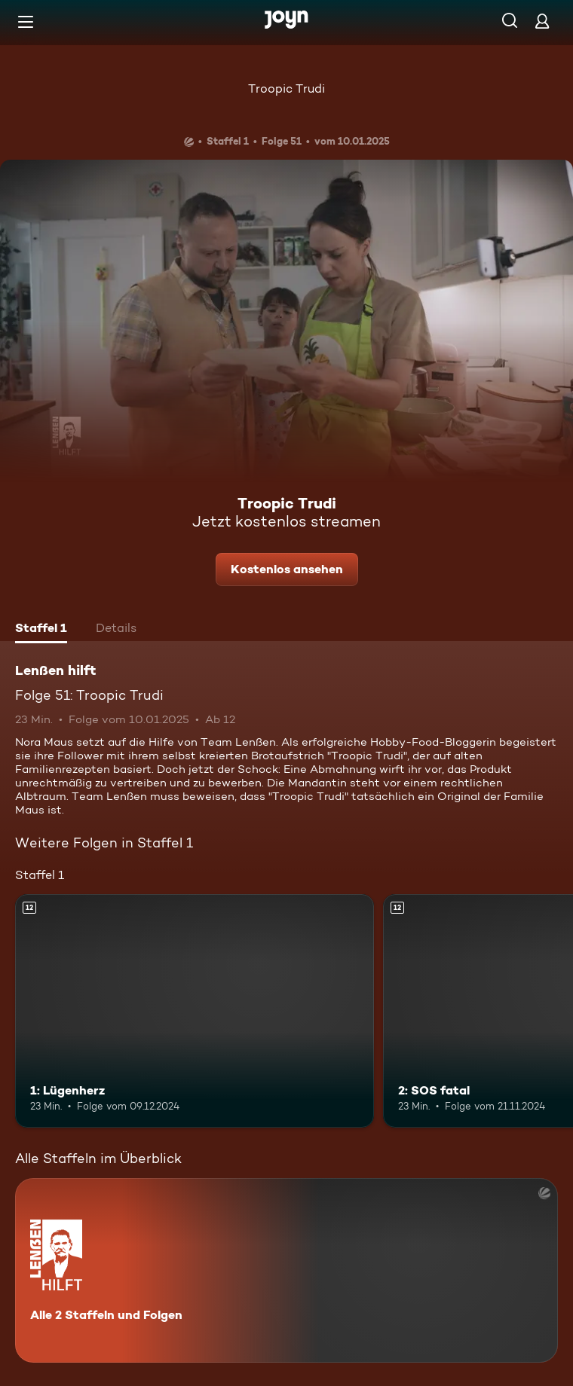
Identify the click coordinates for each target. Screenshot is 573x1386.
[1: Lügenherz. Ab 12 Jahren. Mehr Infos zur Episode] (194, 1010)
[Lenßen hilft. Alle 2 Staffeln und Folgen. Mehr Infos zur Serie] (286, 1270)
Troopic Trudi (286, 88)
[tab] (41, 629)
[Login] (542, 21)
